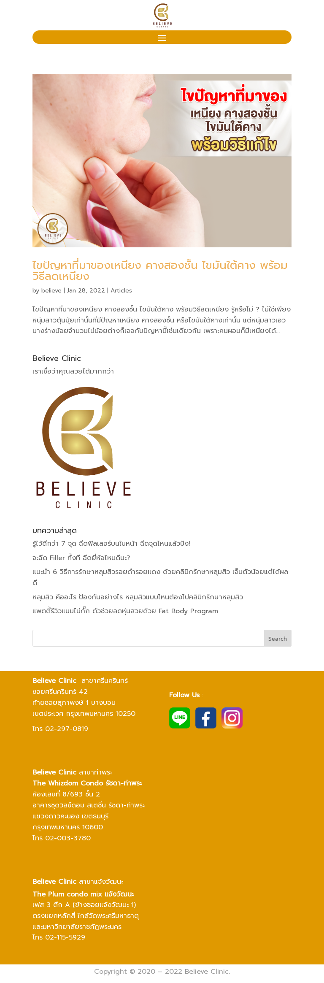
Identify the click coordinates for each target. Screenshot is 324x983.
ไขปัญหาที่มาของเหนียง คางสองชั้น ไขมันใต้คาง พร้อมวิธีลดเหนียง (160, 270)
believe (51, 290)
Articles (121, 290)
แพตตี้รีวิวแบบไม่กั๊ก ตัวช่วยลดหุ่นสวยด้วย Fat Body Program (125, 611)
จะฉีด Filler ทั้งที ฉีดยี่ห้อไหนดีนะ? (81, 558)
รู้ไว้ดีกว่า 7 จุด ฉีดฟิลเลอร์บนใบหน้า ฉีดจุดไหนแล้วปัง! (111, 544)
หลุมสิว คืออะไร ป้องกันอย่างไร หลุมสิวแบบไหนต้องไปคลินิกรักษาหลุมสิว (137, 597)
